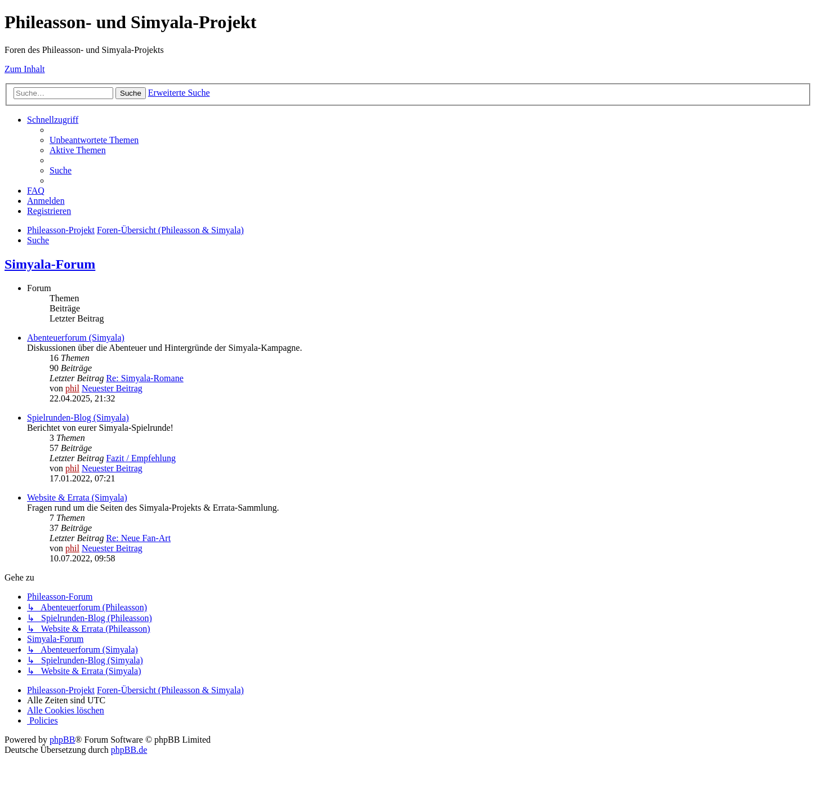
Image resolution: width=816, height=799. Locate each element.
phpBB (62, 739)
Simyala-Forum (50, 264)
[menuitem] (94, 140)
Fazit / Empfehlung (141, 458)
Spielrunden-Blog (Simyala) (78, 417)
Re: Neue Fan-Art (138, 538)
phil (72, 388)
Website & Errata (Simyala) (77, 497)
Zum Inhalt (25, 69)
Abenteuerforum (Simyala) (75, 337)
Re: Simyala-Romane (144, 378)
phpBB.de (129, 750)
